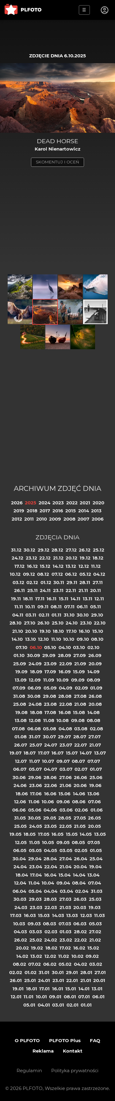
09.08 (78, 720)
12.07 (21, 761)
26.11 (19, 590)
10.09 (62, 680)
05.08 (49, 729)
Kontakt (72, 1051)
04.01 (44, 1005)
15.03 (44, 915)
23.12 (31, 558)
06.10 (36, 647)
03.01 (58, 1005)
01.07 (96, 769)
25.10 (57, 623)
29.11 (72, 582)
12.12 (84, 566)
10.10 (68, 639)
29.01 (72, 972)
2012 (17, 519)
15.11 (63, 599)
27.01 (100, 972)
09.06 (63, 802)
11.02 (63, 956)
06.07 (19, 769)
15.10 (97, 631)
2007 (83, 519)
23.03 (36, 907)
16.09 (65, 672)
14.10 (17, 639)
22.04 (50, 867)
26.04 (80, 859)
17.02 (65, 948)
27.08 (80, 696)
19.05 (15, 834)
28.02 (80, 932)
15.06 (65, 794)
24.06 (20, 785)
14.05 (86, 834)
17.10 (71, 631)
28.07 (79, 737)
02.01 (73, 1005)
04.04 (50, 891)
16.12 (32, 566)
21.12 (58, 558)
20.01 (99, 980)
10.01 (41, 997)
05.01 (29, 1005)
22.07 (80, 745)
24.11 (45, 590)
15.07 (72, 753)
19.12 (85, 558)
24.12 (17, 558)
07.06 (94, 802)
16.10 (84, 631)
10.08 (62, 720)
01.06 (96, 810)
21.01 (85, 980)
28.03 (50, 899)
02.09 (81, 688)
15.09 (79, 672)
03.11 (30, 615)
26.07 (20, 745)
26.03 (80, 899)
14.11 (75, 599)
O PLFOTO (27, 1040)
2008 (69, 519)
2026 (17, 503)
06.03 (79, 924)
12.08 (35, 720)
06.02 (49, 964)
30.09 (33, 655)
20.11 (95, 590)
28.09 (64, 655)
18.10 (58, 631)
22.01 (72, 980)
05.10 (50, 647)
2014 (83, 511)
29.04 (34, 859)
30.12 (29, 550)
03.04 (66, 891)
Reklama (43, 1051)
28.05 (64, 818)
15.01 (70, 989)
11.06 (34, 802)
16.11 (51, 599)
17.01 (44, 989)
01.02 (30, 972)
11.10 (56, 639)
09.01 (55, 997)
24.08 (35, 704)
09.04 (63, 883)
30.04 (19, 859)
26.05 (94, 818)
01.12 (45, 582)
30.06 (19, 777)
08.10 (97, 639)
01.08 (20, 737)
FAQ (95, 1040)
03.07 (65, 769)
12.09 (35, 680)
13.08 (21, 720)
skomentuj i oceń (57, 161)
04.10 (65, 647)
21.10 (17, 631)
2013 (96, 511)
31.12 (16, 550)
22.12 (45, 558)
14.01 (84, 989)
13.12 (71, 566)
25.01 (30, 980)
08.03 (49, 924)
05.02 (65, 964)
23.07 (65, 745)
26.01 (16, 980)
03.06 (66, 810)
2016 (57, 511)
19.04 (95, 867)
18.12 (98, 558)
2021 (85, 503)
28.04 (50, 859)
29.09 (49, 655)
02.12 (32, 582)
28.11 (84, 582)
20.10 (31, 631)
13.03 (72, 915)
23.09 (50, 664)
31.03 (96, 891)
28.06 (50, 777)
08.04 (79, 883)
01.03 (65, 932)
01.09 (96, 688)
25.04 (96, 859)
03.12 (18, 582)
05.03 (95, 924)
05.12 (85, 574)
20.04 (80, 867)
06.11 (82, 607)
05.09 (50, 688)
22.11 (71, 590)
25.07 (35, 745)
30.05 (34, 818)
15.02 (93, 948)
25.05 (20, 826)
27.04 (65, 859)
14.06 (79, 794)
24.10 (72, 623)
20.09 (95, 664)
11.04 (34, 883)
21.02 (95, 940)
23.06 (35, 785)
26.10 (43, 623)
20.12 (71, 558)
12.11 (99, 599)
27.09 (79, 655)
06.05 (19, 850)
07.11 (69, 607)
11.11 (18, 607)
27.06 (65, 777)
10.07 (48, 761)
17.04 (36, 875)
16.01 (57, 989)
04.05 (50, 850)
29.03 (35, 899)
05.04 (35, 891)
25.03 (95, 899)
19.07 (15, 753)
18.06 (22, 794)
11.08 (48, 720)
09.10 (83, 639)
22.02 (80, 940)
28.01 (86, 972)
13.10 (30, 639)
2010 (41, 519)
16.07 (57, 753)
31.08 (19, 696)
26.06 (80, 777)
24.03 (20, 907)
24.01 (44, 980)
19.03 (95, 907)
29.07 (64, 737)
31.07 (34, 737)
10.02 (77, 956)
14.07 (86, 753)
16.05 (57, 834)
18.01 (31, 989)
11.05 (34, 842)
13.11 (87, 599)
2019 (18, 511)
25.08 (19, 704)
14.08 (93, 712)
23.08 (50, 704)
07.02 (34, 964)
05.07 (35, 769)
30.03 (19, 899)
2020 (98, 503)
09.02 (92, 956)
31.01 (44, 972)
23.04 (35, 867)
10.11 (30, 607)
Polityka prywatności (74, 1070)
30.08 (33, 696)
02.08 (96, 729)
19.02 (37, 948)
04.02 (80, 964)
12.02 (50, 956)
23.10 (86, 623)
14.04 (79, 875)
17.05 (43, 834)
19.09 (21, 672)
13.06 (93, 794)
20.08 (95, 704)
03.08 (80, 729)
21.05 (80, 826)
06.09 (34, 688)
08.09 (93, 680)
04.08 (65, 729)
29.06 (34, 777)
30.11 (58, 582)
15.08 (79, 712)
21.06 (65, 785)
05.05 (35, 850)
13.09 (21, 680)
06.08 (34, 729)
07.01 (84, 997)
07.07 (93, 761)
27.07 (94, 737)
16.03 (30, 915)
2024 (44, 503)
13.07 (100, 753)
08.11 (56, 607)
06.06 (19, 810)
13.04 (93, 875)
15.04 (65, 875)
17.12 (19, 566)
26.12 (84, 550)
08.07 (78, 761)
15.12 (45, 566)
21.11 (83, 590)
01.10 (19, 655)
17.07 (43, 753)
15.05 (72, 834)
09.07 (63, 761)
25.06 (96, 777)
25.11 (32, 590)
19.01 (18, 989)
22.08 (65, 704)
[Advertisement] (57, 423)
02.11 (44, 615)
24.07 (50, 745)
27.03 (65, 899)
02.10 (93, 647)
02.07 (81, 769)
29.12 (43, 550)
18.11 (28, 599)
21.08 (80, 704)
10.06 (48, 802)
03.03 (35, 932)
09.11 (42, 607)
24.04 (20, 867)
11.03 (99, 915)
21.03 (65, 907)
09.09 (78, 680)
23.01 (58, 980)
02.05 (81, 850)
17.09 (50, 672)
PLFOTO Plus (65, 1040)
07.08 (18, 729)
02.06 (81, 810)
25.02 (35, 940)
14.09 (93, 672)
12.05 (21, 842)
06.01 (98, 997)
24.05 (35, 826)
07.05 (93, 842)
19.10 (45, 631)
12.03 (86, 915)
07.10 (21, 647)
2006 (98, 519)
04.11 (17, 615)
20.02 (22, 948)
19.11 (16, 599)
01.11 (56, 615)
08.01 (70, 997)
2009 (55, 519)
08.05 (78, 842)
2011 (29, 519)
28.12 (57, 550)
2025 (30, 503)
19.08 (21, 712)
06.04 (19, 891)
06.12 (71, 574)
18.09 (36, 672)
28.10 (15, 623)
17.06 (36, 794)
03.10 (79, 647)
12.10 (43, 639)
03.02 (95, 964)
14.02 (22, 956)
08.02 (19, 964)
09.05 (63, 842)
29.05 (49, 818)
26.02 (20, 940)
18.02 (51, 948)
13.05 (100, 834)
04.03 (20, 932)
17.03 (15, 915)
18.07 (30, 753)
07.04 (94, 883)
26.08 (95, 696)
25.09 (19, 664)
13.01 (97, 989)
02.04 (81, 891)
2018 (32, 511)
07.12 (57, 574)
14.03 (58, 915)
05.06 (34, 810)
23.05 (50, 826)
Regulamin (29, 1070)
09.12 (29, 574)
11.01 (28, 997)
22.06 (50, 785)
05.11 (95, 607)
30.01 (58, 972)
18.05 (30, 834)
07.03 (65, 924)
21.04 (65, 867)
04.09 (65, 688)
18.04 (22, 875)
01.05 (96, 850)
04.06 (50, 810)
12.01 (16, 997)
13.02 (36, 956)
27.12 (71, 550)
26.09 (95, 655)
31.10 (69, 615)
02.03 (50, 932)
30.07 (49, 737)
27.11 (98, 582)
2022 (72, 503)
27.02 (95, 932)
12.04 (20, 883)
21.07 (95, 745)
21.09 (80, 664)
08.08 (93, 720)
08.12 (43, 574)
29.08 (49, 696)
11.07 (34, 761)
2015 (70, 511)
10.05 (48, 842)
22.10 (99, 623)
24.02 (50, 940)
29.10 (97, 615)
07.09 (19, 688)
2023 (58, 503)
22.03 (50, 907)
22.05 (65, 826)
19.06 (95, 785)
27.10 (29, 623)
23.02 (65, 940)
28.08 (64, 696)
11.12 (96, 566)
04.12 (99, 574)
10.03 (19, 924)
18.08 (36, 712)
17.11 (39, 599)
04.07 (50, 769)
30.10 (83, 615)
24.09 (35, 664)
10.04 (48, 883)
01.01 (86, 1005)
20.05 (94, 826)
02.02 (15, 972)
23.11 (58, 590)
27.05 (80, 818)
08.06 (79, 802)
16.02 (79, 948)
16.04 (50, 875)
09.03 (34, 924)
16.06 (50, 794)
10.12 (15, 574)
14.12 (58, 566)
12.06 (20, 802)
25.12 (98, 550)
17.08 (50, 712)
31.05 (20, 818)
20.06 (80, 785)
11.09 (48, 680)
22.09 (65, 664)
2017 (45, 511)
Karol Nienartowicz (57, 149)
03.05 (65, 850)
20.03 (79, 907)
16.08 (65, 712)
